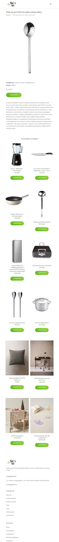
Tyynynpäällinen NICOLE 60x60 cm (17, 379)
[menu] (51, 4)
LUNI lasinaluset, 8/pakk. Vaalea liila (42, 437)
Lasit (7, 508)
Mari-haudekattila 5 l (42, 323)
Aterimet (9, 495)
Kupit (7, 505)
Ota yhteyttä (10, 530)
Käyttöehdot (10, 534)
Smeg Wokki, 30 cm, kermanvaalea (17, 215)
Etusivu (8, 15)
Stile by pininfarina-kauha (41, 222)
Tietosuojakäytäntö (12, 537)
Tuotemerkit (10, 515)
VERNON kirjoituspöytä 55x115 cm (42, 379)
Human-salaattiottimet (17, 323)
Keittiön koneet (19, 83)
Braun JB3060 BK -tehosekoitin (17, 170)
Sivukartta (9, 541)
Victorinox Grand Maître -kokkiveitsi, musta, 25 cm (41, 170)
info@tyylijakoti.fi (11, 484)
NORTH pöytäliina (17, 436)
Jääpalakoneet (29, 83)
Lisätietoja (14, 95)
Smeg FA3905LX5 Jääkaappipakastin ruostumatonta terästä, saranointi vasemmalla (17, 268)
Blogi (7, 527)
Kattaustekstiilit (11, 498)
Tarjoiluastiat (10, 512)
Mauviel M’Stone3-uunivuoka (42, 266)
